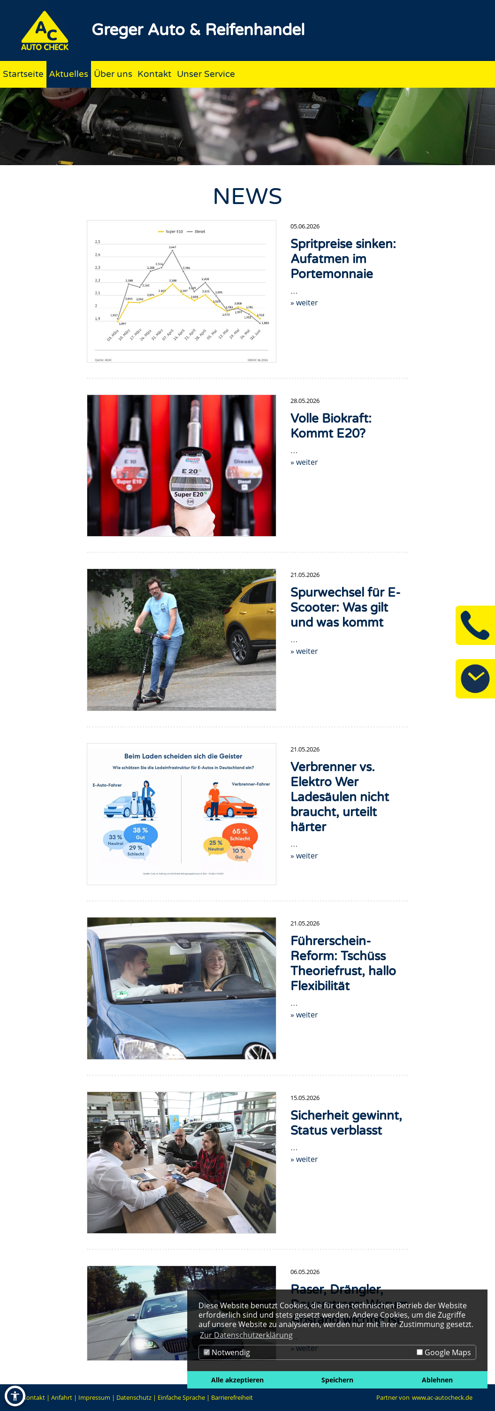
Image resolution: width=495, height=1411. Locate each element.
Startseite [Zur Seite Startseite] (23, 73)
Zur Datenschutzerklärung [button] (246, 1335)
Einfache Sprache (181, 1397)
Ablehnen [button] (437, 1379)
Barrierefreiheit (232, 1397)
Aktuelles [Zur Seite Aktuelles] (68, 73)
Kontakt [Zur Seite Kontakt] (154, 73)
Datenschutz (134, 1397)
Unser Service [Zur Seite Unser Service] (206, 73)
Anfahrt (61, 1397)
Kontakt (34, 1397)
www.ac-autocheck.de (442, 1397)
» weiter (304, 302)
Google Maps (444, 1352)
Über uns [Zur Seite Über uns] (113, 73)
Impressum (94, 1397)
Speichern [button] (337, 1379)
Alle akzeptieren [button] (237, 1379)
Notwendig (227, 1352)
